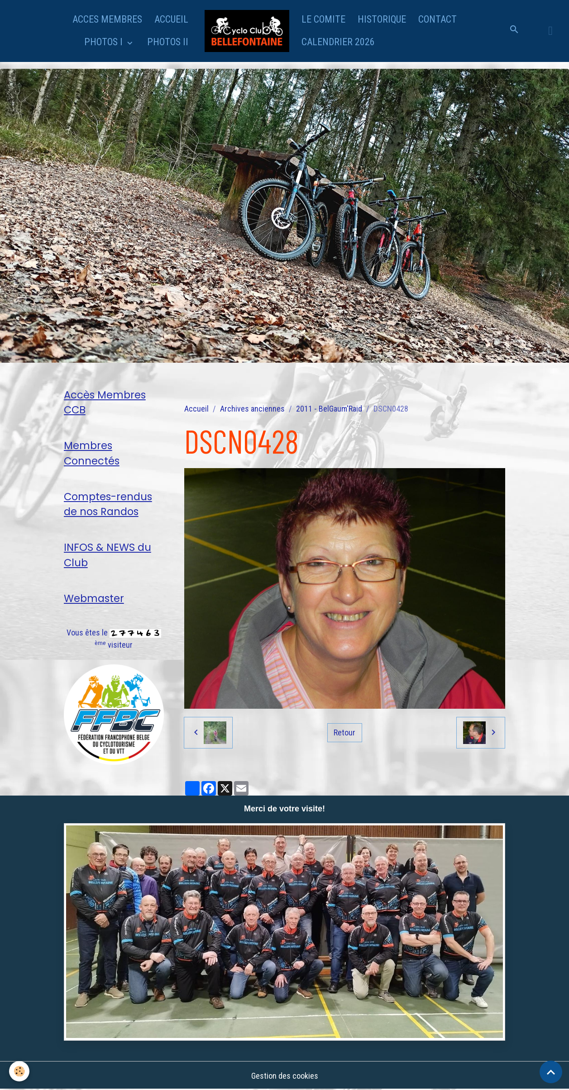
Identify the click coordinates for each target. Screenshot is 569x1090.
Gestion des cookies (284, 1076)
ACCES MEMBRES (107, 19)
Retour (344, 732)
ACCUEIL (171, 19)
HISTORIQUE (382, 19)
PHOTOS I (104, 41)
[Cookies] (19, 1071)
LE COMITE (323, 19)
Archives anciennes (252, 408)
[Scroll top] (551, 1072)
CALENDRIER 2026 (338, 41)
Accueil (196, 408)
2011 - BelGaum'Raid (329, 408)
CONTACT (437, 19)
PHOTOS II (167, 41)
